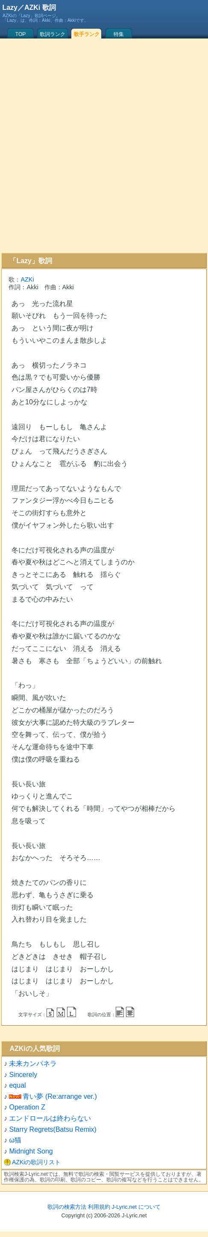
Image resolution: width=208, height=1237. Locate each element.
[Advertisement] (102, 146)
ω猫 (15, 1140)
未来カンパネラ (33, 1063)
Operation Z (27, 1107)
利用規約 (99, 1207)
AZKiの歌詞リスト (36, 1162)
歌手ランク (87, 34)
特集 (119, 34)
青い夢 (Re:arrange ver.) (60, 1096)
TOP (20, 34)
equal (17, 1085)
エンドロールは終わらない (50, 1118)
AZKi (27, 279)
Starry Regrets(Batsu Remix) (53, 1129)
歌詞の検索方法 (66, 1207)
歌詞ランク (52, 34)
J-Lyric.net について (136, 1207)
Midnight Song (31, 1151)
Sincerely (23, 1074)
